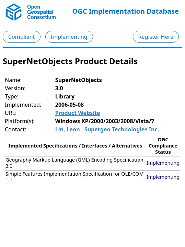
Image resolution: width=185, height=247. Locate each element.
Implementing (69, 36)
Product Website (77, 113)
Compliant (21, 36)
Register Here (155, 36)
